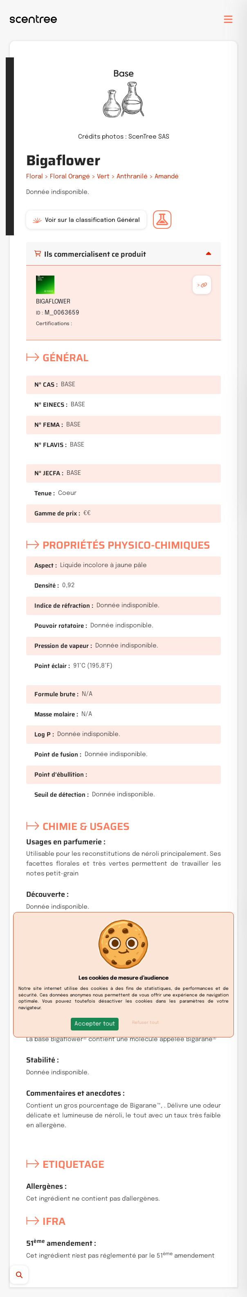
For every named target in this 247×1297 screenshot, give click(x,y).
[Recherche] (34, 1274)
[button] (95, 1024)
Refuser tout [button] (145, 1023)
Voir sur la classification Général (86, 220)
